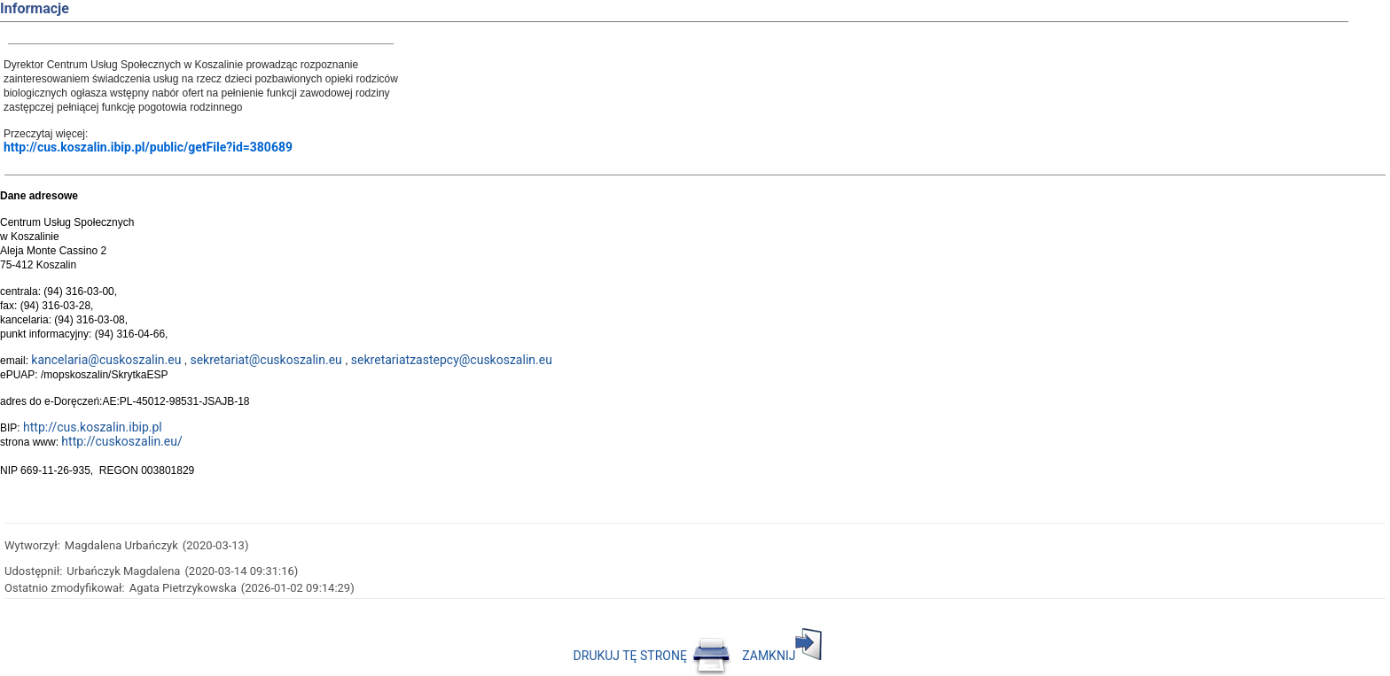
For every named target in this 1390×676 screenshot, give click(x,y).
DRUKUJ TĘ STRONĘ (653, 656)
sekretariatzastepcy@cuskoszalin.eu (451, 360)
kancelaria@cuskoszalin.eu (106, 360)
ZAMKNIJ (782, 656)
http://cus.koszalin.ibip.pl (92, 427)
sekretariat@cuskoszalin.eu (265, 360)
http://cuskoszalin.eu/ (121, 441)
